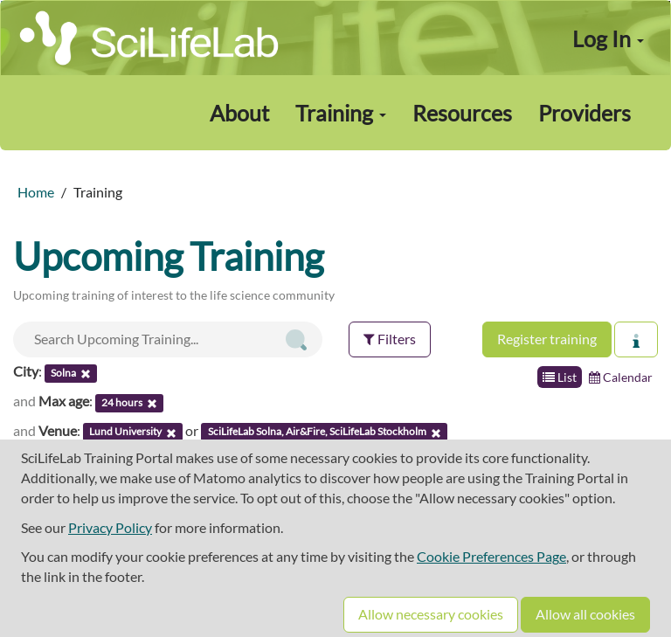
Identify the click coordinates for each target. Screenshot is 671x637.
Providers (584, 113)
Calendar (621, 377)
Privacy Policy (110, 527)
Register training (547, 338)
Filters (389, 338)
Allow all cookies (585, 614)
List (560, 377)
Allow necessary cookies (430, 614)
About (239, 113)
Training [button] (340, 113)
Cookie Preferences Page (491, 556)
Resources (462, 113)
